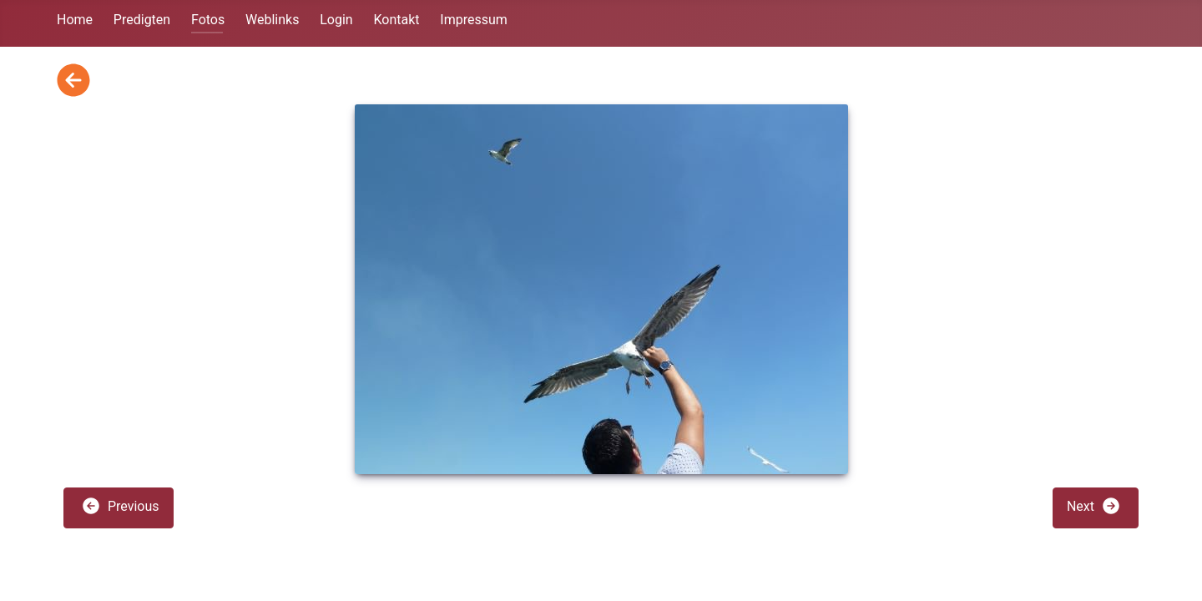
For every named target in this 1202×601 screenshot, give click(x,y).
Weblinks (272, 20)
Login (336, 20)
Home (75, 20)
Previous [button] (120, 506)
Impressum (474, 20)
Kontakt (396, 20)
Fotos (208, 20)
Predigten (142, 20)
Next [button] (1094, 506)
